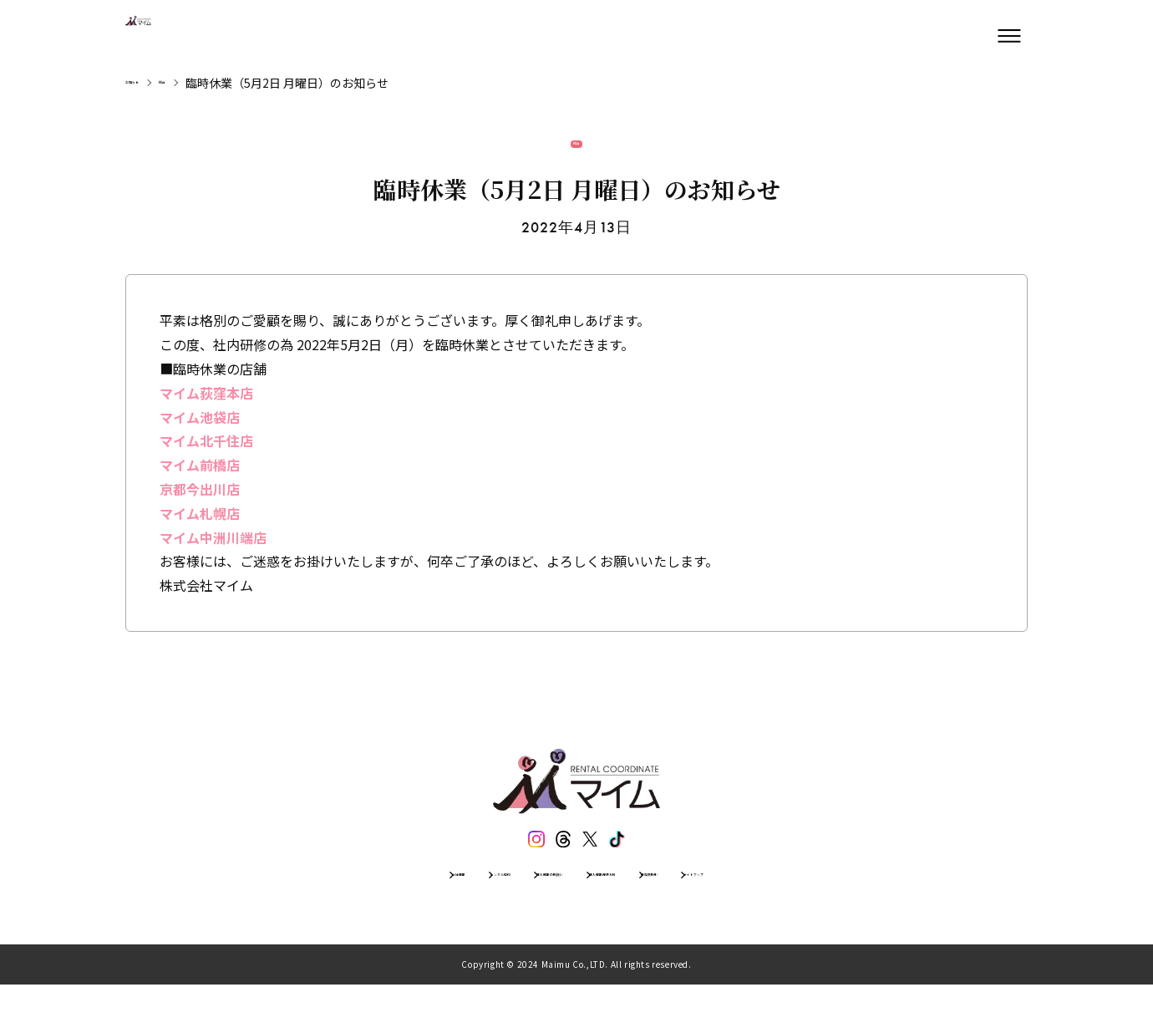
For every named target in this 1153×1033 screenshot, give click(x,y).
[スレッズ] (557, 865)
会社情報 (308, 914)
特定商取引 (745, 914)
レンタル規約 (398, 914)
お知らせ (148, 82)
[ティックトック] (634, 865)
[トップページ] (175, 36)
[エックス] (596, 865)
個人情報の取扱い (512, 914)
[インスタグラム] (519, 865)
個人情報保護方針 (637, 914)
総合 (204, 82)
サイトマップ (841, 914)
